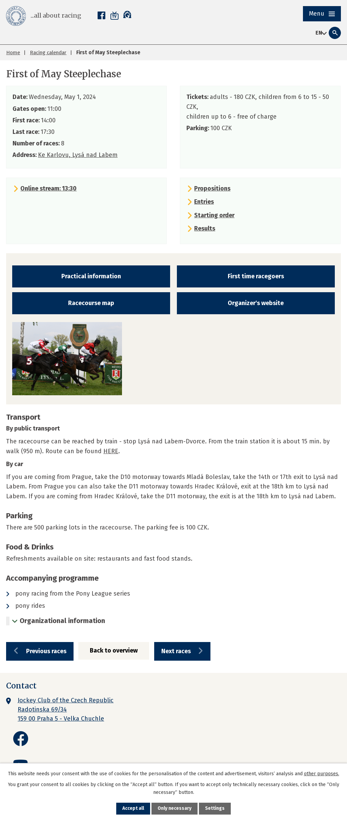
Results (204, 228)
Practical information (91, 276)
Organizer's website (256, 303)
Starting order (214, 215)
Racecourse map (91, 303)
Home (13, 52)
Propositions (212, 188)
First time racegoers (256, 276)
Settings (215, 809)
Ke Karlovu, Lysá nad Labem (78, 155)
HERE (110, 451)
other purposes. (321, 773)
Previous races (47, 651)
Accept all (133, 809)
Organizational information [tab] (62, 621)
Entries (204, 201)
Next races (181, 651)
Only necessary (175, 809)
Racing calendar (48, 52)
